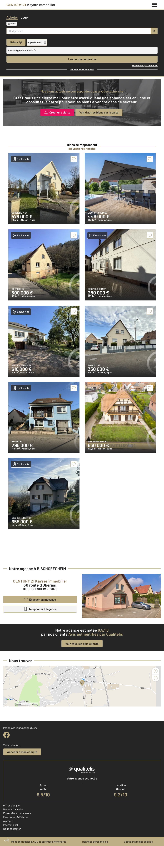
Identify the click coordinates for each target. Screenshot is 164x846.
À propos (8, 820)
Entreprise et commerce (17, 813)
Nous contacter (12, 828)
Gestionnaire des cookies (138, 841)
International (10, 824)
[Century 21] (30, 5)
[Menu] (155, 4)
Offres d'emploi (11, 805)
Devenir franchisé (13, 809)
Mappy (34, 705)
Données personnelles (95, 841)
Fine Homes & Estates (15, 817)
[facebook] (6, 735)
